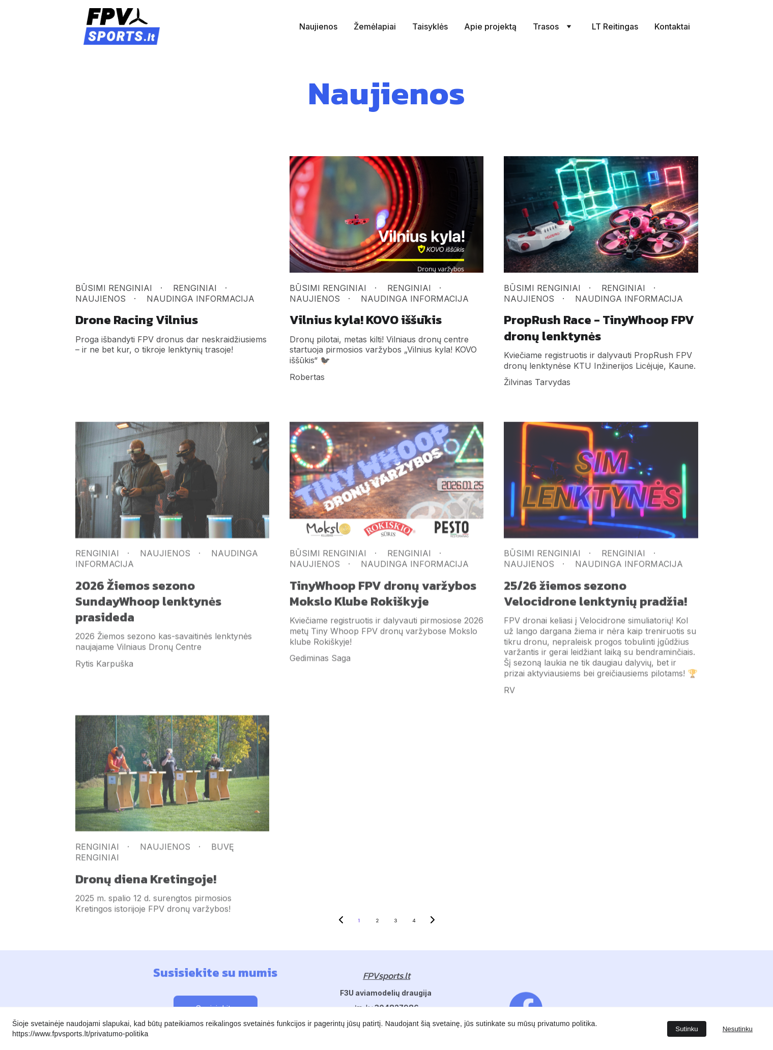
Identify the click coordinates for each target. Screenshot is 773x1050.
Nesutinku (738, 1029)
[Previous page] (341, 921)
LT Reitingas (615, 26)
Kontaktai (672, 26)
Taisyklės (430, 26)
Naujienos (318, 26)
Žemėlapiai (375, 26)
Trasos (546, 26)
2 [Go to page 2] (377, 920)
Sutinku (686, 1029)
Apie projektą (490, 26)
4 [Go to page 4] (413, 920)
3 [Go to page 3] (395, 920)
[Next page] (432, 921)
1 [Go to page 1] (359, 920)
